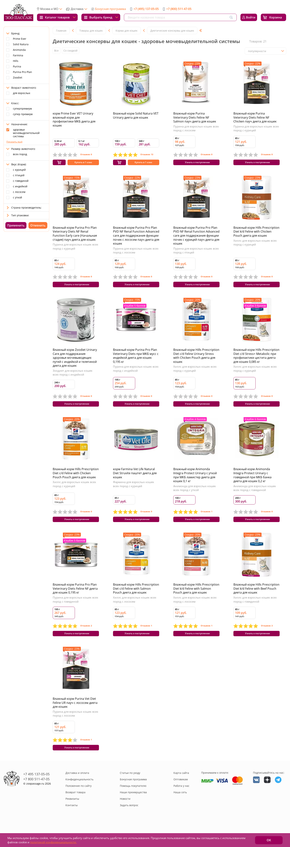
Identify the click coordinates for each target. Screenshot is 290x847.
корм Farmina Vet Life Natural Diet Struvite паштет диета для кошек (135, 481)
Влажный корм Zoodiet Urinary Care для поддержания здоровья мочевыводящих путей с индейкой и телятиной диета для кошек (75, 363)
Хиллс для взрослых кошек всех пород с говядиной (255, 609)
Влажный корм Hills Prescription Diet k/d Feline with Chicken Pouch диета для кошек (256, 234)
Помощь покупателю (133, 800)
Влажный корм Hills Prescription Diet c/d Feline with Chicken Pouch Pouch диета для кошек (76, 481)
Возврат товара (75, 807)
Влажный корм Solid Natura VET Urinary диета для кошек (136, 115)
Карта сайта (181, 788)
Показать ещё (14, 141)
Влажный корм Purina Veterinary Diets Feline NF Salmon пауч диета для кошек (194, 117)
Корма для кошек (126, 30)
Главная (61, 30)
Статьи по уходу (130, 788)
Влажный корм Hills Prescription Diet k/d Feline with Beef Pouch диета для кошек (256, 598)
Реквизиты (72, 813)
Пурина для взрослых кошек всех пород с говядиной (75, 609)
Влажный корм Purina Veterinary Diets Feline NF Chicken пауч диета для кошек (254, 117)
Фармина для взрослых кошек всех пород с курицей (133, 491)
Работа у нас (181, 800)
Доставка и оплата (77, 788)
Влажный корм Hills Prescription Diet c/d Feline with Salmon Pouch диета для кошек (136, 598)
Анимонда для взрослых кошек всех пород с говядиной (254, 495)
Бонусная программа (110, 9)
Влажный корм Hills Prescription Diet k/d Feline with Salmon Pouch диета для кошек (196, 598)
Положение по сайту (78, 800)
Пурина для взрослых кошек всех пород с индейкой (136, 373)
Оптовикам (180, 794)
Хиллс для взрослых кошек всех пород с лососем (134, 609)
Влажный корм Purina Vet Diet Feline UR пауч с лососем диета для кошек (75, 715)
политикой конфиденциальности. (53, 842)
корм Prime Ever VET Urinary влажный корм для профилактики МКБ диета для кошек (74, 119)
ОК (269, 840)
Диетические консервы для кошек (172, 30)
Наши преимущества (133, 807)
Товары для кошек (91, 30)
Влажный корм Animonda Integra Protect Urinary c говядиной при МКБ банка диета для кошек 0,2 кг (252, 483)
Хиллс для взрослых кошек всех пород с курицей (255, 245)
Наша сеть (180, 807)
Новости (125, 813)
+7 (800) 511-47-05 (178, 9)
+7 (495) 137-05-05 (146, 9)
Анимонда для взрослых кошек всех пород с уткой (194, 495)
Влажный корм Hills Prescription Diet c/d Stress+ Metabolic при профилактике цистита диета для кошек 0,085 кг (256, 361)
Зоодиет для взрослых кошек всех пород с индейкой (72, 377)
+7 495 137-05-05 (36, 789)
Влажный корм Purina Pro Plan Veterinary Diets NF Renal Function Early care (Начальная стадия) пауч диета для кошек (75, 236)
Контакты (71, 820)
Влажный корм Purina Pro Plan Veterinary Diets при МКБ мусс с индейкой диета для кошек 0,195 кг (136, 361)
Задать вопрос (129, 820)
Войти (250, 17)
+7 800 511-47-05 (36, 794)
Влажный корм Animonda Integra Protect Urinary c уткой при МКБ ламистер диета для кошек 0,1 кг (195, 483)
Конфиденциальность (79, 794)
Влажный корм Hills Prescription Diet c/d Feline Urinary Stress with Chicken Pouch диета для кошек (196, 361)
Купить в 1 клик (83, 164)
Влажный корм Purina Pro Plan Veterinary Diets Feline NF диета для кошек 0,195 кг (75, 598)
